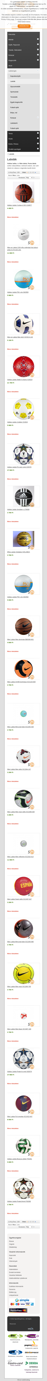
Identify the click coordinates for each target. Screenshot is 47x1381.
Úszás (11, 139)
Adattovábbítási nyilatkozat (18, 1278)
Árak (10, 1258)
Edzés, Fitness (13, 144)
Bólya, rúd (13, 113)
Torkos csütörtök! (15, 1365)
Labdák (12, 81)
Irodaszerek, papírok (31, 1348)
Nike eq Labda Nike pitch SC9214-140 (20, 337)
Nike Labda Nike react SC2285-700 (19, 986)
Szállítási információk (16, 1286)
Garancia (12, 1289)
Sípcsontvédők (15, 86)
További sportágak (15, 149)
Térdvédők (14, 97)
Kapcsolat (12, 1255)
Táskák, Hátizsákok (15, 50)
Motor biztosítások (31, 1356)
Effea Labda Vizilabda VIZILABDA (18, 552)
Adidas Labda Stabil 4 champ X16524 (19, 380)
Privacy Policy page (7, 19)
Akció (10, 66)
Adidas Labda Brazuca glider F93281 (19, 1159)
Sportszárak (14, 92)
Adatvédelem (13, 1269)
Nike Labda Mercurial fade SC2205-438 (20, 727)
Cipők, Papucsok (14, 45)
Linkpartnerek (13, 1295)
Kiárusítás (12, 34)
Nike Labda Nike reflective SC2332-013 (20, 857)
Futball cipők (14, 107)
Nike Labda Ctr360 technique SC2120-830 (21, 682)
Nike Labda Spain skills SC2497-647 (19, 899)
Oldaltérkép (13, 1247)
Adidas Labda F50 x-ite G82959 (17, 292)
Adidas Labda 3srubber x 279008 (18, 509)
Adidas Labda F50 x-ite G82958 (17, 597)
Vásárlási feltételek (15, 1275)
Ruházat (11, 55)
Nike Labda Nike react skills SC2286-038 (21, 812)
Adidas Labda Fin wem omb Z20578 (19, 467)
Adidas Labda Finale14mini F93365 (19, 1201)
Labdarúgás (12, 71)
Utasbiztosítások (32, 1359)
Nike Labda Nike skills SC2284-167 (19, 769)
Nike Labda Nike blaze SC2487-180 (19, 1029)
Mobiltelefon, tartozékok (15, 1356)
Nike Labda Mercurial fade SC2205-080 (20, 942)
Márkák (11, 40)
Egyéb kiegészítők (16, 102)
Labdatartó (14, 123)
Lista (18, 175)
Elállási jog (12, 1292)
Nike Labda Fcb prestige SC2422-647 (19, 1116)
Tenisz (11, 133)
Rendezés (22, 177)
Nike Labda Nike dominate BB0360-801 (20, 639)
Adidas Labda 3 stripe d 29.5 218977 (19, 205)
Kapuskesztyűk (15, 76)
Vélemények (13, 1261)
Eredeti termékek (15, 1272)
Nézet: (10, 175)
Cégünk (11, 1244)
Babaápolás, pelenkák (31, 1339)
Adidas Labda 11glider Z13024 (17, 422)
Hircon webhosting (23, 1380)
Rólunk (11, 1241)
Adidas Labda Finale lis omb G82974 (19, 1071)
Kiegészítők (12, 60)
